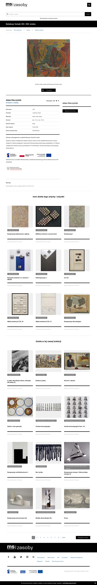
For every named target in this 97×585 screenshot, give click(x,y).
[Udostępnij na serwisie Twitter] (57, 100)
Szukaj (88, 14)
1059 (63, 537)
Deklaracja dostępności (77, 557)
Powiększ (49, 90)
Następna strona (83, 537)
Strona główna (18, 30)
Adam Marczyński (13, 100)
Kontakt (47, 561)
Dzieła (28, 30)
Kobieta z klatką (39, 30)
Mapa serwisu (51, 557)
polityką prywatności (69, 583)
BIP (58, 557)
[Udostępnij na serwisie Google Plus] (54, 100)
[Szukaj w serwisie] (45, 14)
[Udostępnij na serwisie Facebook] (58, 100)
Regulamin (40, 561)
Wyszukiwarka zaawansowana (48, 18)
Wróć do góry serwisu (58, 561)
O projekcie (65, 557)
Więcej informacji (70, 111)
